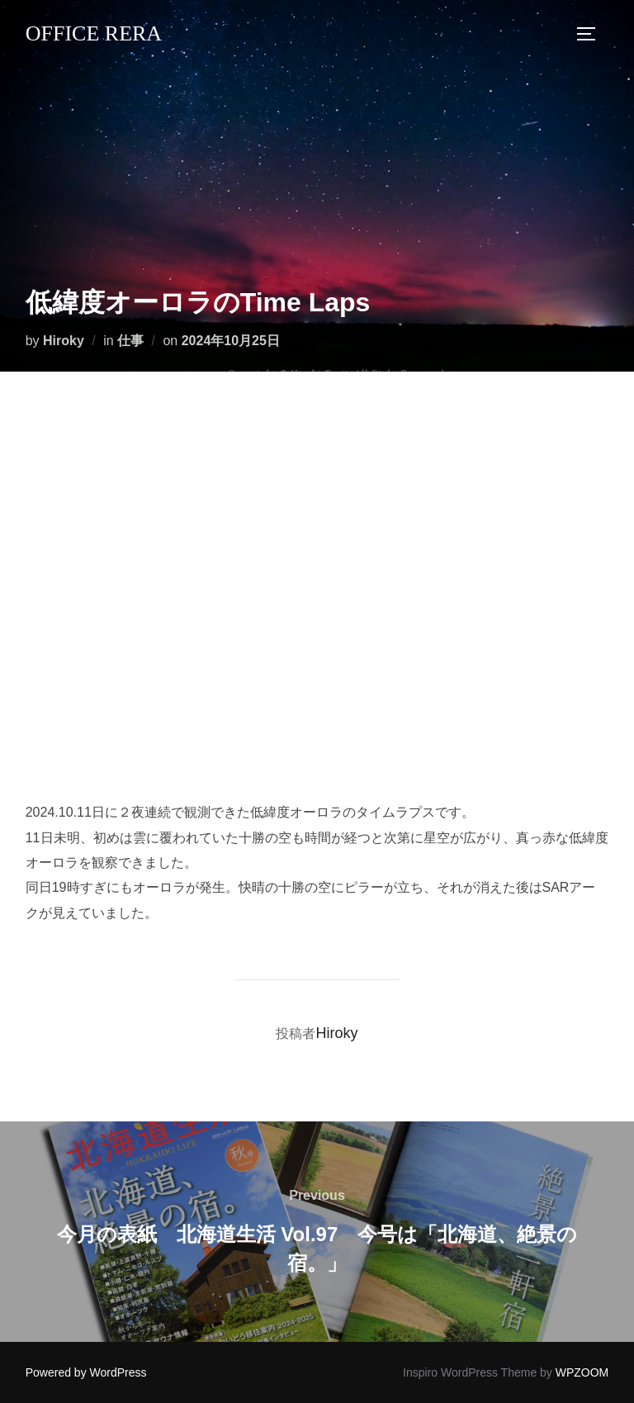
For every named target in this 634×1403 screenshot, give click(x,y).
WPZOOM (582, 1372)
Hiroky (63, 341)
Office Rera (94, 33)
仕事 (130, 341)
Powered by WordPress (86, 1372)
